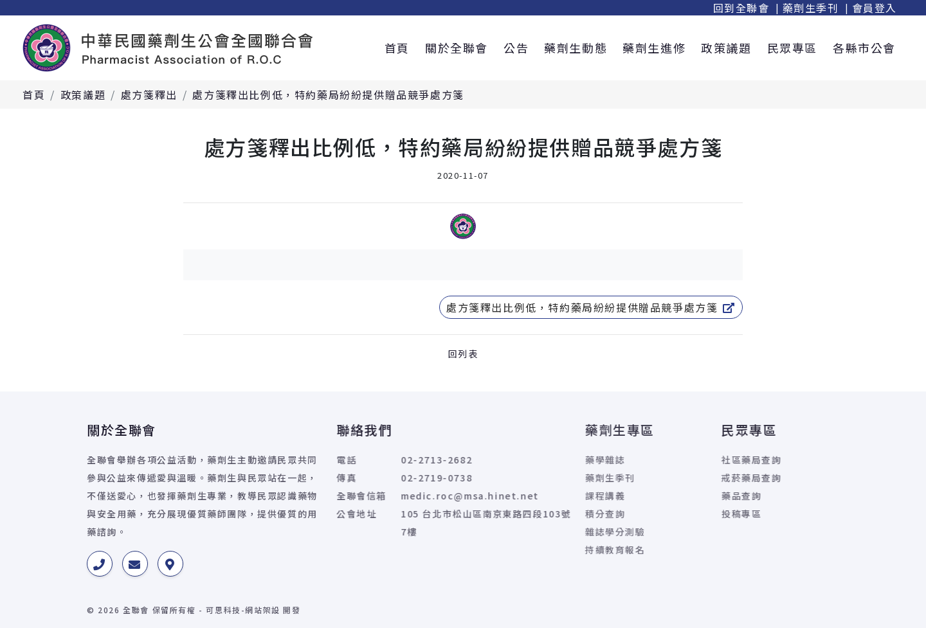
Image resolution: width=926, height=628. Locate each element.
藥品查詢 (699, 495)
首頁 (397, 47)
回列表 (463, 353)
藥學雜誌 (545, 459)
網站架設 (262, 609)
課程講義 (545, 495)
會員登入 (874, 7)
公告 (516, 47)
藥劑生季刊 (811, 7)
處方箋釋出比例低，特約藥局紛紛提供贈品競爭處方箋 (328, 94)
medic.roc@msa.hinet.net (412, 495)
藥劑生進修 (653, 47)
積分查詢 (545, 513)
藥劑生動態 (575, 47)
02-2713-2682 (379, 459)
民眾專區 (792, 47)
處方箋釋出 (149, 94)
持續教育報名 (555, 549)
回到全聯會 (741, 7)
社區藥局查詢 (709, 459)
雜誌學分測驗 (555, 531)
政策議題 (726, 47)
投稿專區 (699, 513)
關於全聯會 (456, 47)
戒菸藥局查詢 (709, 477)
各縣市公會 (864, 47)
